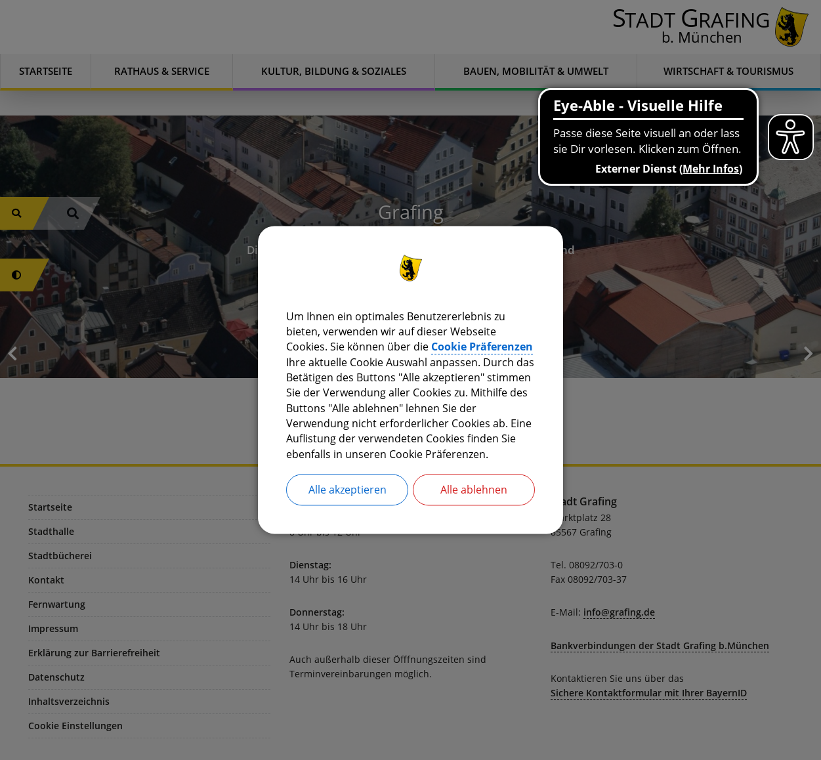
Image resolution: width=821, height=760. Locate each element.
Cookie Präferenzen (482, 346)
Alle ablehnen (473, 492)
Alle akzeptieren (347, 492)
